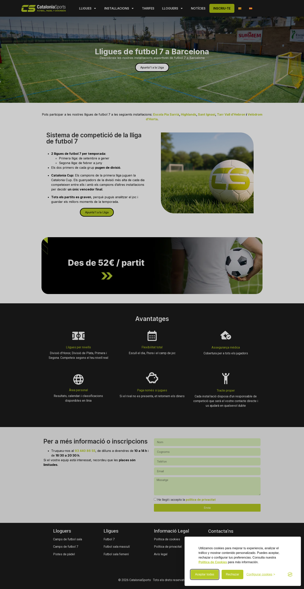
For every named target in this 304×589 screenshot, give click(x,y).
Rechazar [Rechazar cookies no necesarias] (232, 574)
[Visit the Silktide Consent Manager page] (290, 574)
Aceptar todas (204, 574)
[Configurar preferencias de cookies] (260, 574)
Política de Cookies (213, 562)
